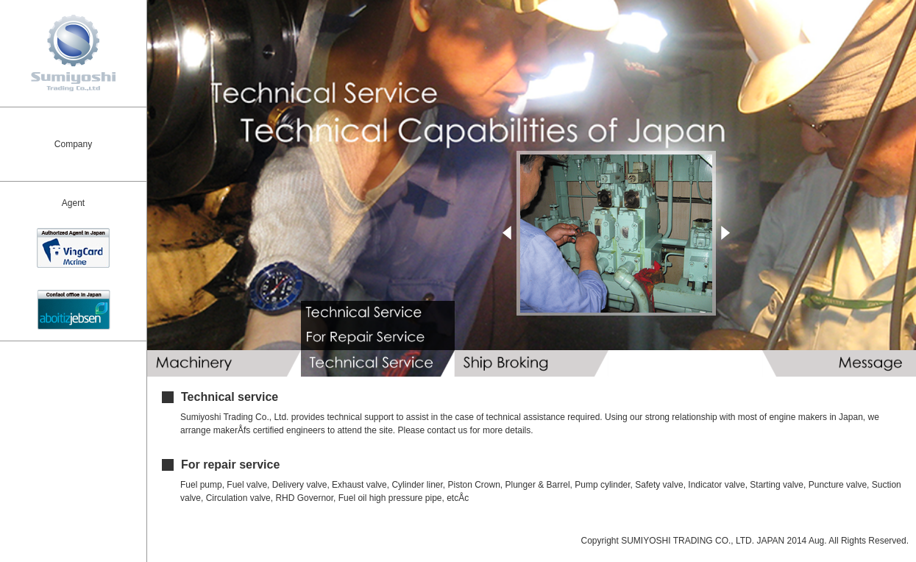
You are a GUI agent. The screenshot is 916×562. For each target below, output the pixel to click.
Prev (507, 233)
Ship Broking (531, 363)
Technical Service (378, 363)
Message (839, 363)
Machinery (224, 363)
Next (725, 233)
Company (73, 144)
